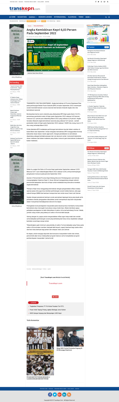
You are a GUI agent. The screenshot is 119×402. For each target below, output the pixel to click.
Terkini (90, 47)
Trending (14, 82)
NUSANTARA (22, 17)
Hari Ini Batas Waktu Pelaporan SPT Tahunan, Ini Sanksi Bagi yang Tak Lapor (97, 138)
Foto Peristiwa (51, 21)
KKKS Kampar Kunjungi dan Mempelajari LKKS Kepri (46, 313)
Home (12, 17)
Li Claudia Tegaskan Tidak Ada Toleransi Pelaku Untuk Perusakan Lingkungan (97, 107)
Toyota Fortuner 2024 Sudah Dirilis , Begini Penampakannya (16, 87)
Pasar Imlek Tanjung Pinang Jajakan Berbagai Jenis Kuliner (48, 310)
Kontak (47, 1)
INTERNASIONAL (60, 17)
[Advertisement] (78, 9)
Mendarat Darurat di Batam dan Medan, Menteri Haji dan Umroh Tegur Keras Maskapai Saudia (98, 161)
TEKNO (81, 17)
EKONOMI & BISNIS (45, 17)
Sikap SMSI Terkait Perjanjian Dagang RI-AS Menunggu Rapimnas (70, 349)
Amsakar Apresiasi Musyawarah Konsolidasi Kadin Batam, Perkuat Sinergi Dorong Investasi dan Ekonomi (98, 77)
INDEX (106, 47)
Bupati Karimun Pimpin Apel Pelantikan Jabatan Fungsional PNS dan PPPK (15, 114)
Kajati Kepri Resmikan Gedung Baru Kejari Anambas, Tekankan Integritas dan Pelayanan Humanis (98, 87)
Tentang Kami (14, 1)
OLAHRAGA (72, 17)
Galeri (39, 21)
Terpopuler (22, 21)
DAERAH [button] (32, 17)
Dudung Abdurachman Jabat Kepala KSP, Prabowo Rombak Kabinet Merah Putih (98, 178)
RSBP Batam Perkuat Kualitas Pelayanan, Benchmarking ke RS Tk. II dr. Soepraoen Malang (98, 128)
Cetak (55, 296)
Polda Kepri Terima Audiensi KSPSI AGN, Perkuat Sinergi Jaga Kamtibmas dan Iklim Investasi (98, 68)
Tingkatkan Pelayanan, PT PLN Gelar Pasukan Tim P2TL (47, 306)
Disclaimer (41, 1)
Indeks (58, 21)
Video (43, 21)
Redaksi (21, 1)
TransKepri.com (55, 283)
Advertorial (31, 21)
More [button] (88, 17)
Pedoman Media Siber (30, 1)
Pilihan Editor (14, 21)
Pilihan (90, 148)
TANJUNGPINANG (38, 26)
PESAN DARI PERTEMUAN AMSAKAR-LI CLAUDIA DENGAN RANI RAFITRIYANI (38, 378)
